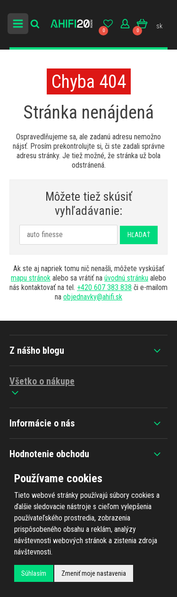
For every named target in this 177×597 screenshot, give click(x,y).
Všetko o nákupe (42, 386)
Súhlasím (33, 573)
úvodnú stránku (126, 277)
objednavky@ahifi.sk (92, 296)
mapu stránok (31, 277)
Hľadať (138, 235)
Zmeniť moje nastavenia (93, 573)
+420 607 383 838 (104, 287)
